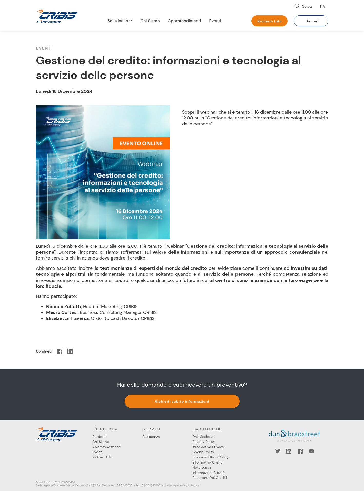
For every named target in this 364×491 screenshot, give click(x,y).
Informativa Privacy (208, 446)
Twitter (277, 451)
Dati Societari (203, 436)
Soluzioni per (119, 20)
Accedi (313, 21)
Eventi (215, 20)
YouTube (311, 451)
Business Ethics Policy (210, 457)
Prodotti (98, 436)
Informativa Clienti (207, 462)
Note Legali (201, 467)
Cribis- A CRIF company (56, 16)
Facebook (300, 451)
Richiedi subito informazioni (182, 401)
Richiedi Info (269, 21)
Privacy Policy (203, 441)
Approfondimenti (184, 20)
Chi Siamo (150, 20)
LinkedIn (289, 451)
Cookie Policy (203, 452)
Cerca (307, 6)
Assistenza (151, 436)
